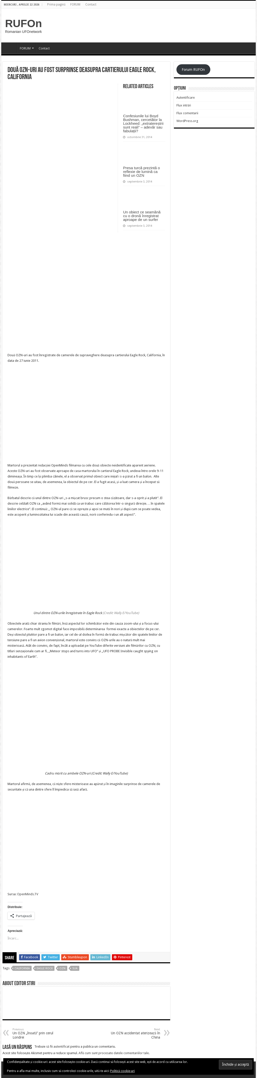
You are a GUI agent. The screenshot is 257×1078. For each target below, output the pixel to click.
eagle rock (45, 968)
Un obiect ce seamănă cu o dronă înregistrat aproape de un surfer (141, 216)
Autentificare (185, 97)
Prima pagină (56, 4)
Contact (90, 4)
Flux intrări (183, 105)
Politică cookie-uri (122, 1071)
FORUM (75, 4)
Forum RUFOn (193, 69)
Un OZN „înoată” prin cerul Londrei (38, 1033)
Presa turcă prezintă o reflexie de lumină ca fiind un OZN (141, 171)
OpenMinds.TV (27, 894)
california (22, 968)
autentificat (61, 1046)
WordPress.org (187, 121)
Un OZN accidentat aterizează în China (134, 1033)
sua (75, 968)
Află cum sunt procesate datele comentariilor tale (114, 1053)
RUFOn (23, 23)
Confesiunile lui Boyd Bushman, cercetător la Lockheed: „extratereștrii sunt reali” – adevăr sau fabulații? (143, 123)
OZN (62, 968)
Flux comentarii (187, 113)
